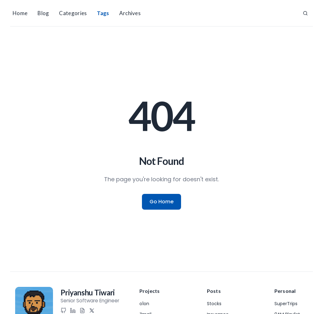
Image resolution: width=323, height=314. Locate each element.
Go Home (161, 201)
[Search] (305, 13)
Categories (73, 13)
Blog (43, 13)
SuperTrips (285, 303)
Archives (130, 13)
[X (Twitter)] (92, 310)
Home (20, 13)
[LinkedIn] (73, 310)
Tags (103, 13)
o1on (144, 303)
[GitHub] (63, 310)
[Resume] (82, 310)
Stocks (214, 303)
